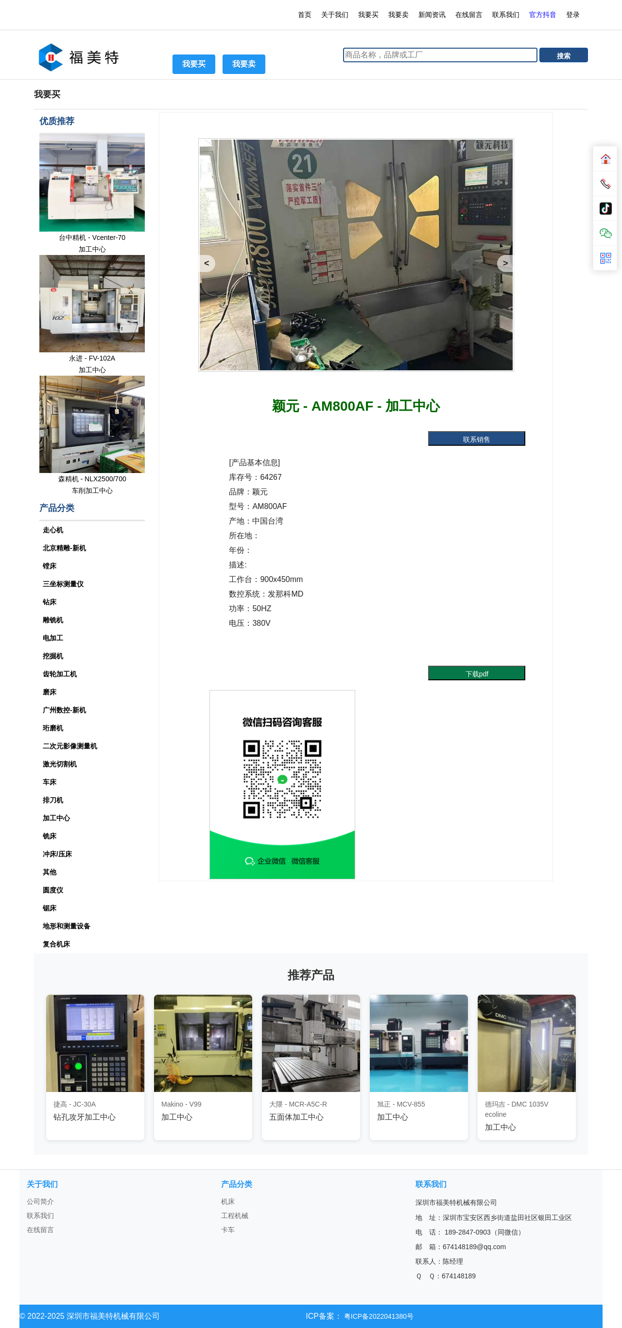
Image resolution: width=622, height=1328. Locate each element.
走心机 (53, 530)
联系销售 (476, 439)
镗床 (49, 566)
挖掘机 (53, 656)
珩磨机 (53, 728)
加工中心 (92, 249)
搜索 (563, 56)
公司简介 (40, 1201)
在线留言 (469, 14)
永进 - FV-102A (92, 358)
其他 (49, 872)
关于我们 (334, 14)
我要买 (368, 14)
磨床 (49, 692)
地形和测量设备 (66, 926)
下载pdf (477, 674)
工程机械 (234, 1215)
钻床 (49, 602)
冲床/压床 (57, 854)
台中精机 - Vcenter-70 (92, 237)
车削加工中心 (92, 490)
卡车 (228, 1230)
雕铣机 (53, 620)
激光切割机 (60, 764)
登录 (574, 14)
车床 (49, 782)
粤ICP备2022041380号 (378, 1316)
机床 (228, 1201)
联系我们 (505, 14)
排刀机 (53, 800)
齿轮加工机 (60, 674)
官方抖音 (542, 14)
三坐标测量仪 (63, 584)
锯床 (49, 908)
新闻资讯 (432, 14)
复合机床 (56, 944)
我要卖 (398, 14)
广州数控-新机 (64, 710)
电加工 (53, 638)
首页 (304, 14)
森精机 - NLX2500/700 (92, 479)
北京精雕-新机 (64, 548)
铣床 (49, 836)
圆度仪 (53, 890)
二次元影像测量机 (70, 746)
